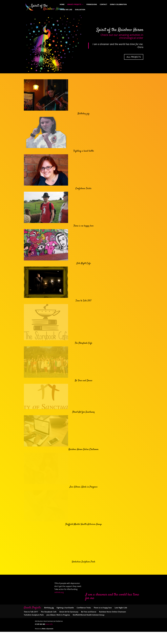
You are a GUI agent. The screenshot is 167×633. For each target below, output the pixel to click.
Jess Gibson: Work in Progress (84, 488)
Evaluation (80, 10)
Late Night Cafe (83, 263)
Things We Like (66, 10)
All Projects (134, 56)
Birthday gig (83, 113)
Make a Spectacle (47, 630)
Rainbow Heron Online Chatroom (83, 450)
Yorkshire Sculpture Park (83, 563)
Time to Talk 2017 (83, 300)
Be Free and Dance (83, 375)
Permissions (91, 4)
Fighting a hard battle (83, 151)
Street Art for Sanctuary (83, 413)
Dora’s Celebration (118, 4)
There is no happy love (83, 226)
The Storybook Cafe (83, 338)
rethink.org (59, 593)
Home (62, 4)
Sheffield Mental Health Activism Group (83, 525)
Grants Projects (74, 4)
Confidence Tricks (83, 188)
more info (49, 625)
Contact (103, 4)
